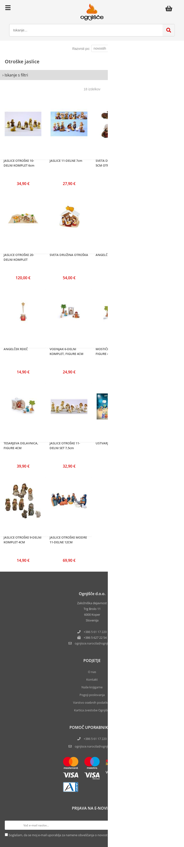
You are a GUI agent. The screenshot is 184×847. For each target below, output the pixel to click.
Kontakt (92, 679)
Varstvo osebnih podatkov (92, 702)
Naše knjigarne (92, 687)
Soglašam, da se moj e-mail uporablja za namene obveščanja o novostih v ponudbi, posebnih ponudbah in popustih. (91, 835)
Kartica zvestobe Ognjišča (92, 710)
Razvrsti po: (81, 49)
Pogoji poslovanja (92, 695)
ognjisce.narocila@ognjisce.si (95, 746)
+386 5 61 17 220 (95, 632)
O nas (92, 672)
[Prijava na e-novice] (174, 825)
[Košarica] (170, 8)
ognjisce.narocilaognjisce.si (95, 643)
